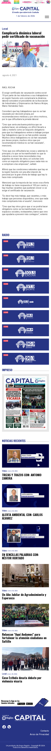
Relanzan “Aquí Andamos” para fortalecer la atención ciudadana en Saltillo (24, 638)
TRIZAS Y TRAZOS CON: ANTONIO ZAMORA (21, 476)
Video (4, 471)
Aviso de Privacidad (39, 734)
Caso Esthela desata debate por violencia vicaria (21, 679)
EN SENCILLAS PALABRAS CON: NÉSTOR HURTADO (20, 556)
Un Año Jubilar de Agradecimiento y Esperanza (24, 596)
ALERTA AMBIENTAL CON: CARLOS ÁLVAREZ (22, 516)
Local (5, 28)
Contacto (45, 731)
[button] (47, 17)
